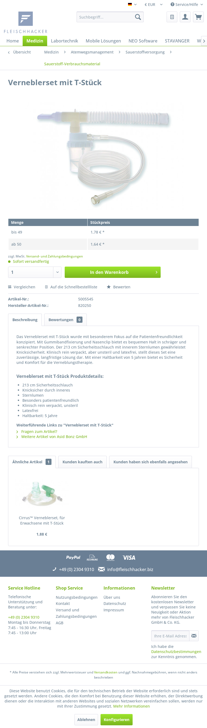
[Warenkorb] (198, 17)
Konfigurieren (116, 719)
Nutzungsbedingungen (77, 597)
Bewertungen (65, 320)
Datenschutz (115, 603)
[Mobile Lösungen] (103, 41)
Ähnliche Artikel (31, 461)
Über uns (112, 597)
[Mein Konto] (185, 17)
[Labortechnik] (64, 41)
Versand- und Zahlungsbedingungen (54, 256)
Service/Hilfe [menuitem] (185, 4)
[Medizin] (35, 41)
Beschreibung (24, 319)
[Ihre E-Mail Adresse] (170, 635)
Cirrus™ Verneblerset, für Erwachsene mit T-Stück (42, 520)
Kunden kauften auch (82, 461)
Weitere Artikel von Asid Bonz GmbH (51, 436)
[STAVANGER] (177, 41)
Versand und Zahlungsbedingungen (76, 613)
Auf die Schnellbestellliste (71, 286)
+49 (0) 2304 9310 (23, 617)
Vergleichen (21, 286)
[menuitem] (110, 17)
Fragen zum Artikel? (36, 431)
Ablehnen (86, 719)
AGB (59, 622)
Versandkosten (106, 672)
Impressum (114, 609)
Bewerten (118, 286)
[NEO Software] (143, 41)
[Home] (13, 41)
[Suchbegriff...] (110, 17)
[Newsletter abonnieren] (194, 635)
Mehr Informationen (131, 706)
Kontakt (63, 603)
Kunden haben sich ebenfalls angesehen (150, 461)
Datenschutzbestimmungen (176, 651)
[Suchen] (138, 17)
